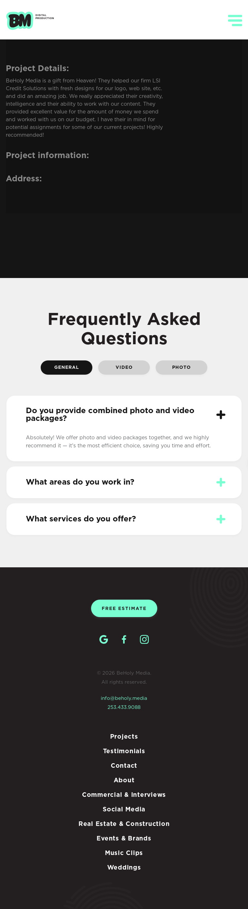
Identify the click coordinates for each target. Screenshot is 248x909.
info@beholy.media (124, 698)
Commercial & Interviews (124, 795)
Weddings (124, 868)
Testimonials (124, 751)
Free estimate (124, 609)
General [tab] (66, 367)
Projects (124, 737)
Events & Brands (124, 838)
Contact (124, 766)
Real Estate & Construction (124, 824)
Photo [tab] (181, 367)
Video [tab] (124, 367)
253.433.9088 (124, 707)
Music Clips (124, 853)
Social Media (124, 809)
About (124, 780)
